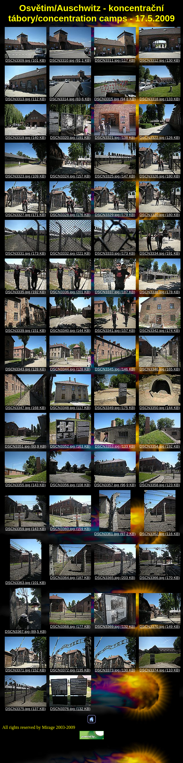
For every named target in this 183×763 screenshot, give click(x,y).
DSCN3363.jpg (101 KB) (25, 583)
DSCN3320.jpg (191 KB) (70, 137)
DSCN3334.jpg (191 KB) (159, 253)
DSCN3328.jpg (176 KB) (70, 215)
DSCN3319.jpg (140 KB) (25, 137)
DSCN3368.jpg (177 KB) (70, 626)
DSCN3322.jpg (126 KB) (159, 137)
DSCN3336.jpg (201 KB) (70, 292)
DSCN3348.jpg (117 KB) (70, 408)
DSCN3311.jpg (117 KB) (115, 60)
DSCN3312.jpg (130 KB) (159, 60)
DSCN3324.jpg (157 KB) (70, 176)
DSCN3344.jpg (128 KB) (70, 369)
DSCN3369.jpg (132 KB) (115, 626)
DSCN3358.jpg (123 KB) (159, 485)
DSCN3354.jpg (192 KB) (159, 446)
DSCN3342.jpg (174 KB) (159, 330)
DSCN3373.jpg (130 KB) (115, 670)
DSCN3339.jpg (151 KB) (25, 330)
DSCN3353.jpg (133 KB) (115, 446)
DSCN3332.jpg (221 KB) (70, 253)
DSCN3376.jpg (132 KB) (70, 709)
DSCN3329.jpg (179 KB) (115, 215)
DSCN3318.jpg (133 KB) (159, 99)
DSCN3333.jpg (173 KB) (115, 253)
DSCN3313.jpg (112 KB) (25, 99)
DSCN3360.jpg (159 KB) (70, 529)
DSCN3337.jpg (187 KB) (115, 292)
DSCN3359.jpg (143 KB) (25, 529)
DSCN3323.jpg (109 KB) (25, 176)
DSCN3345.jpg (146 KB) (115, 369)
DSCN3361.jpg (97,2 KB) (115, 534)
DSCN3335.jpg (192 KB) (25, 292)
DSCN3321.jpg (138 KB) (115, 137)
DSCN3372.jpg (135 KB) (70, 670)
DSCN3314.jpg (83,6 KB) (70, 99)
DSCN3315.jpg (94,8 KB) (115, 99)
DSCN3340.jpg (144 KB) (70, 330)
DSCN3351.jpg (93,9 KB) (25, 446)
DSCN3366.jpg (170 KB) (159, 578)
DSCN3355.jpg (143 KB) (25, 485)
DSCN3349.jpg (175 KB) (115, 408)
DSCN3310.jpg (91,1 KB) (70, 60)
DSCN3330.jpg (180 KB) (159, 215)
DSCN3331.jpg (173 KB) (25, 253)
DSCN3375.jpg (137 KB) (25, 709)
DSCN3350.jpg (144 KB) (159, 408)
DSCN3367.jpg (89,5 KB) (25, 631)
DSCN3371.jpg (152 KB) (25, 670)
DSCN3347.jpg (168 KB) (25, 408)
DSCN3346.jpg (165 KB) (159, 369)
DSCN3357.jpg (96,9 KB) (115, 485)
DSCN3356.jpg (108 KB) (70, 485)
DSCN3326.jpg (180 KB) (159, 176)
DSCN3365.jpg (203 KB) (115, 578)
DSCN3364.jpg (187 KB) (70, 578)
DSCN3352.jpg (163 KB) (70, 446)
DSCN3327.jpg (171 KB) (25, 215)
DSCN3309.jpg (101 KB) (25, 60)
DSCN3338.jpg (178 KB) (159, 292)
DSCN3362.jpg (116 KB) (159, 534)
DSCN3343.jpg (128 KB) (25, 369)
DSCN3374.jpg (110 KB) (159, 670)
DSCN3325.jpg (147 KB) (115, 176)
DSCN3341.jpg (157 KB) (115, 330)
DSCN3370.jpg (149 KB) (159, 626)
